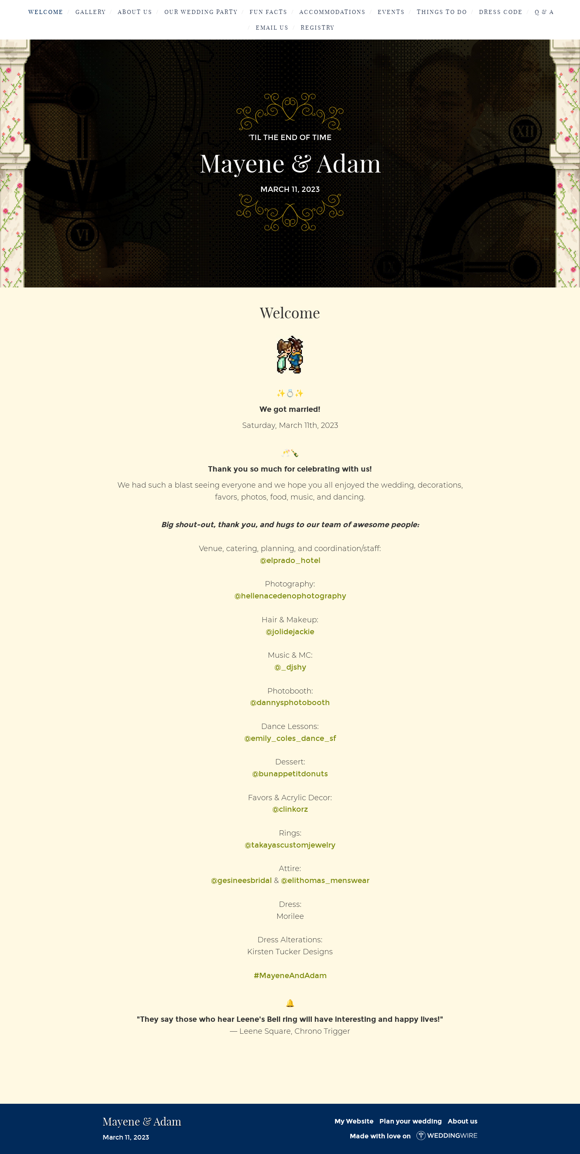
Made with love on (413, 1136)
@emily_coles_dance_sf (290, 738)
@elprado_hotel (290, 560)
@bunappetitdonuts (290, 773)
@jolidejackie (290, 631)
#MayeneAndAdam (290, 975)
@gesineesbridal (241, 880)
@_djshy (290, 667)
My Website (354, 1121)
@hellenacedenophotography (290, 595)
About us (462, 1121)
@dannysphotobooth (290, 702)
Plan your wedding (410, 1121)
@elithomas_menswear (325, 880)
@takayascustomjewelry (290, 845)
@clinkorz (290, 809)
